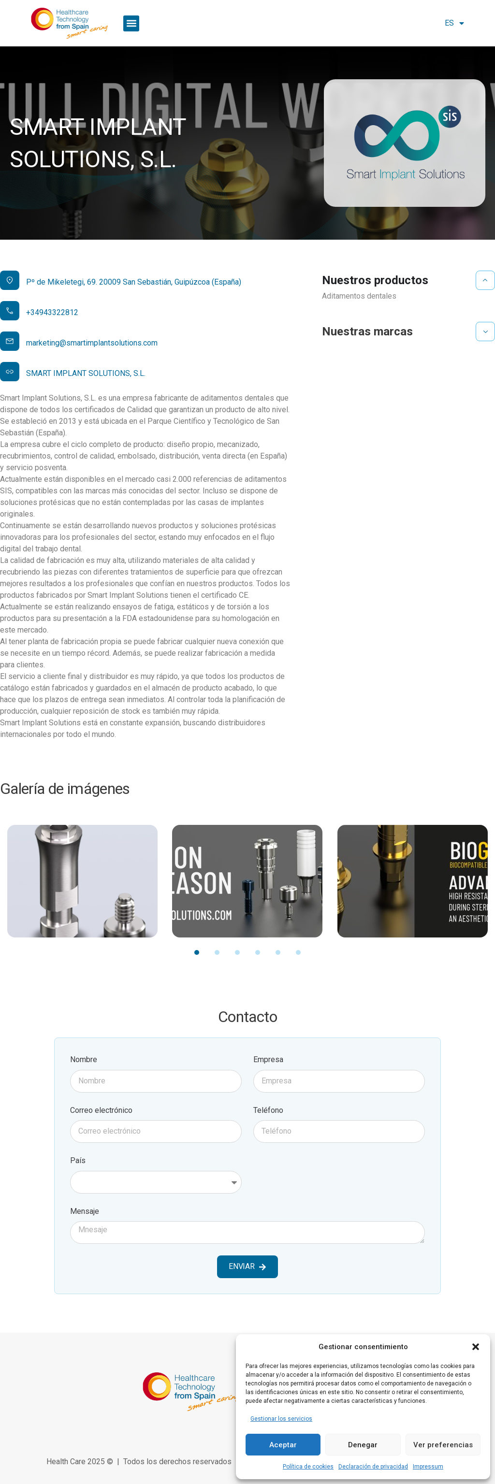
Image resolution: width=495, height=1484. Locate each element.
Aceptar (283, 1445)
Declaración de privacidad (373, 1466)
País (78, 1160)
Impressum (428, 1466)
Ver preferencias (443, 1445)
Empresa (268, 1059)
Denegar (363, 1445)
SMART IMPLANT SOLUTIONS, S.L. (86, 373)
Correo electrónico (101, 1110)
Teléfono (268, 1110)
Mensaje (84, 1211)
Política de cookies (308, 1466)
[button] (475, 1347)
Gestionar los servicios (281, 1418)
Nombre (83, 1059)
